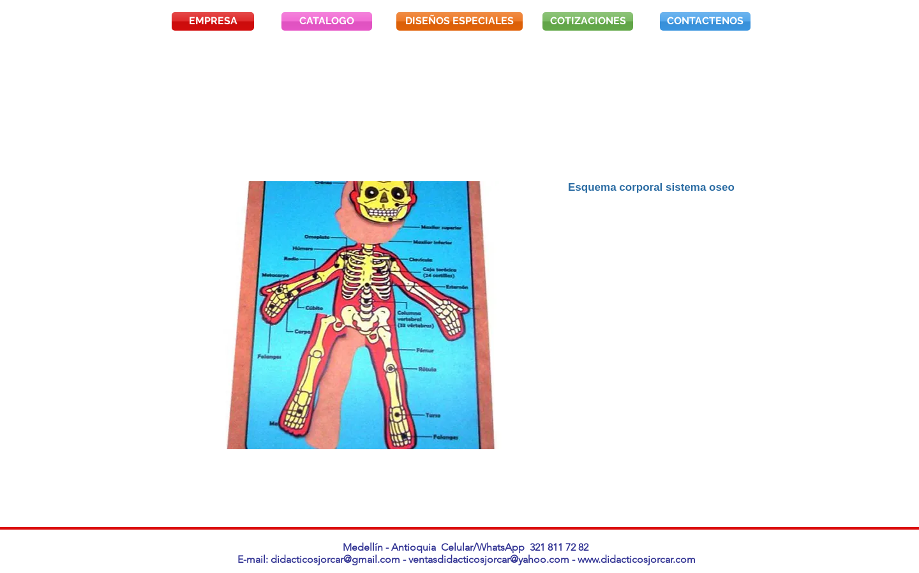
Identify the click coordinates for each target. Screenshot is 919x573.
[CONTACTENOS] (705, 21)
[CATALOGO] (326, 21)
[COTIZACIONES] (587, 21)
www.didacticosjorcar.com (637, 559)
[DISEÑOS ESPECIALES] (459, 21)
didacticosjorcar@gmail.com (335, 559)
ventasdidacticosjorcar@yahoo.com (488, 559)
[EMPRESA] (213, 21)
